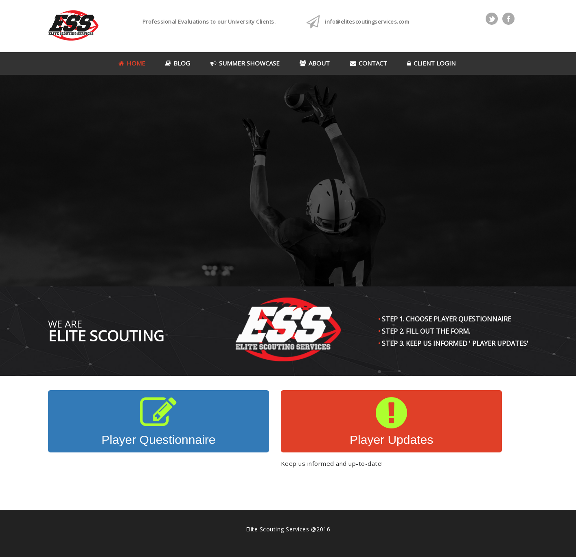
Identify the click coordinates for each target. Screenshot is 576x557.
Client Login (431, 63)
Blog (177, 63)
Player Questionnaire (158, 420)
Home (131, 63)
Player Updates (391, 420)
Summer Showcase (245, 63)
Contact (368, 63)
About (315, 63)
